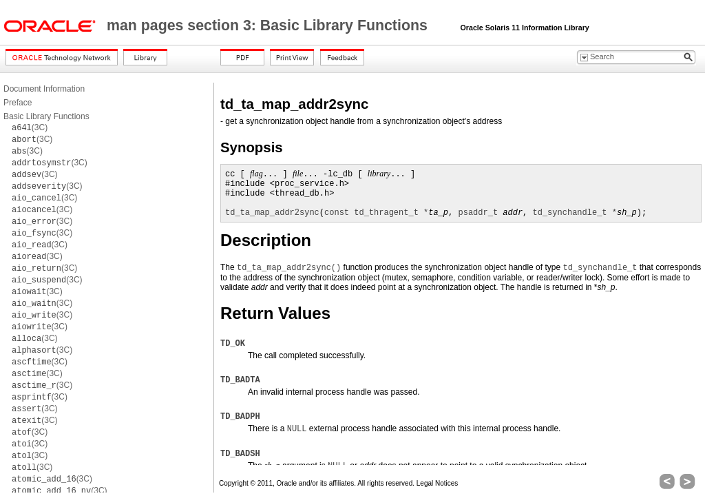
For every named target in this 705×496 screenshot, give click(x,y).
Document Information (44, 89)
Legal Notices (438, 483)
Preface (17, 102)
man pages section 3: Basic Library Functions (269, 25)
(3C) (30, 127)
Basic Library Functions (46, 116)
